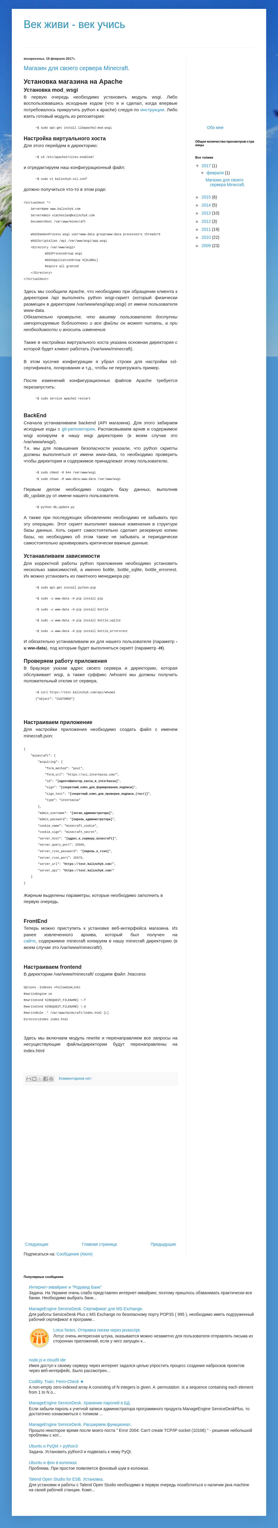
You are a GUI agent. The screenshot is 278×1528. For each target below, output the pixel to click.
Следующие (37, 1244)
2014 (207, 205)
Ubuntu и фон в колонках (53, 1462)
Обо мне (215, 127)
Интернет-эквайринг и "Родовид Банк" (65, 1287)
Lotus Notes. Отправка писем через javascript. (97, 1330)
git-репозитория (78, 428)
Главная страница (99, 1244)
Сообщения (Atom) (74, 1254)
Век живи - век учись (74, 24)
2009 (207, 245)
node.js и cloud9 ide (47, 1360)
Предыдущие (163, 1244)
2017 (207, 165)
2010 (207, 237)
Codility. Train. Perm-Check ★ (56, 1381)
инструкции (152, 109)
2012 (207, 221)
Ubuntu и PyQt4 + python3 (53, 1446)
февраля (215, 172)
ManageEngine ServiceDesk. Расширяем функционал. (80, 1424)
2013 (207, 213)
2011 (207, 229)
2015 (207, 197)
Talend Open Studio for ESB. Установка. (66, 1479)
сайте (29, 940)
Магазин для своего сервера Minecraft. (77, 68)
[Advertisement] (70, 1163)
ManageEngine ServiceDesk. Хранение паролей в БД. (80, 1402)
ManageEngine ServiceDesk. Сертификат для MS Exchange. (86, 1308)
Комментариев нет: (75, 1078)
